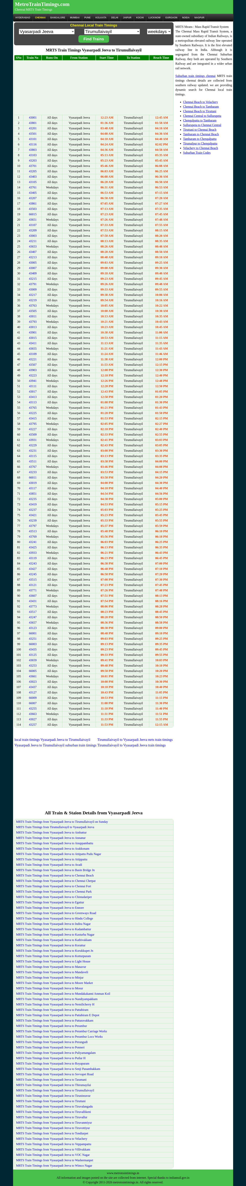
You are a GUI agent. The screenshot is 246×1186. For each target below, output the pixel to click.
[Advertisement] (94, 88)
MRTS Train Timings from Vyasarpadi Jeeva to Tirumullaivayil (55, 1090)
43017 (33, 391)
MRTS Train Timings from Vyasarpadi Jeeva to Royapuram (52, 1063)
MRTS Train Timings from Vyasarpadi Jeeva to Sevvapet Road (55, 1074)
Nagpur (199, 17)
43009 (33, 289)
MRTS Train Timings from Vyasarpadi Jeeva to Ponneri (50, 1047)
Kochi (140, 17)
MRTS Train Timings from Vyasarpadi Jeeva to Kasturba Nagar (55, 934)
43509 (33, 434)
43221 (33, 359)
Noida (186, 17)
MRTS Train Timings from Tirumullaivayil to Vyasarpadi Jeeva (55, 827)
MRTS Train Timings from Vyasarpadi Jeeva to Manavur (51, 966)
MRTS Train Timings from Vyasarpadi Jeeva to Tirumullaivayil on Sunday (62, 821)
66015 (33, 214)
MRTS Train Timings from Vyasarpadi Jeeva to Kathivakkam (54, 940)
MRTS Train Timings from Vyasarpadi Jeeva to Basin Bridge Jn (55, 870)
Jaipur (127, 17)
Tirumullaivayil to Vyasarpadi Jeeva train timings (131, 745)
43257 (33, 724)
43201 (33, 128)
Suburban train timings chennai (195, 76)
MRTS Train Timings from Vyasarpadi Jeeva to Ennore (50, 907)
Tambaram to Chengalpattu (200, 138)
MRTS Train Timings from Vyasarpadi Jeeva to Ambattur (51, 832)
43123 (33, 628)
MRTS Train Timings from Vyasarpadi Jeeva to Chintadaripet (54, 897)
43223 (33, 375)
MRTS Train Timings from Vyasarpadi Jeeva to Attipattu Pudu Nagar (58, 854)
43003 (33, 235)
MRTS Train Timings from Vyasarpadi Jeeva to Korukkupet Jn (54, 950)
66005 (33, 671)
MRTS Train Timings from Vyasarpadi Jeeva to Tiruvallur (51, 1117)
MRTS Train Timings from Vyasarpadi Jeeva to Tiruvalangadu (54, 1106)
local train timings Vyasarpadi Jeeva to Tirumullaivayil (53, 740)
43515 (33, 579)
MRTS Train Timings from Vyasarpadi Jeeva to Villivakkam (53, 1149)
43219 (33, 300)
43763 (33, 305)
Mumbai (74, 17)
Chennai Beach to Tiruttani (199, 111)
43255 (33, 708)
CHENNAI (40, 17)
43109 (33, 354)
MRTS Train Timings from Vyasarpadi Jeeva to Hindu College (54, 918)
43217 (33, 294)
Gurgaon (171, 17)
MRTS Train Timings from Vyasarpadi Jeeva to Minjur (50, 977)
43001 (33, 117)
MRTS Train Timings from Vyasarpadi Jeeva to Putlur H (51, 1058)
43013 (33, 327)
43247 (33, 617)
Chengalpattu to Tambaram (200, 120)
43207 (33, 198)
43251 (33, 638)
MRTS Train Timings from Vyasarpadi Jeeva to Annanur (51, 837)
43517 (33, 611)
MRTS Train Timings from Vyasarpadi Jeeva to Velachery (51, 1138)
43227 (33, 429)
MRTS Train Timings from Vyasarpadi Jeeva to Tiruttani (51, 1101)
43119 (33, 558)
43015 (33, 337)
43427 (33, 568)
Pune (87, 17)
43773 (33, 606)
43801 (33, 123)
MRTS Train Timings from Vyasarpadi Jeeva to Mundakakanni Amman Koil (63, 993)
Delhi (114, 17)
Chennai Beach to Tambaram (201, 106)
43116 (33, 144)
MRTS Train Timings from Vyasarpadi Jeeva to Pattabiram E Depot (57, 1015)
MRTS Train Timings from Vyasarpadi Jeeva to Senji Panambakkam (58, 1068)
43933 (33, 552)
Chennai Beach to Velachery (200, 102)
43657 (33, 622)
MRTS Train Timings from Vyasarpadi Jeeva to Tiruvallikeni (53, 1111)
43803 (33, 149)
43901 (33, 332)
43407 (33, 251)
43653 (33, 246)
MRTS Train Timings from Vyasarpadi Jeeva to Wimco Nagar (54, 1165)
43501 (33, 133)
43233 (33, 472)
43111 (33, 386)
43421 (33, 515)
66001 (33, 633)
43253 (33, 665)
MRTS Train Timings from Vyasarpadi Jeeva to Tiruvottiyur (53, 1128)
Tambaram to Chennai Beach (201, 134)
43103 (33, 155)
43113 (33, 402)
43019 (33, 482)
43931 (33, 440)
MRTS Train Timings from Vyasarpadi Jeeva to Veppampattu (53, 1144)
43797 (33, 525)
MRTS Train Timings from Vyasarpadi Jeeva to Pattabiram (52, 1009)
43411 (33, 343)
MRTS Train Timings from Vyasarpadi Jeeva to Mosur (49, 988)
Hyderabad (23, 17)
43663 (33, 714)
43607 (33, 595)
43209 (33, 230)
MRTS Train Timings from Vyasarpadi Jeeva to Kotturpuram (53, 956)
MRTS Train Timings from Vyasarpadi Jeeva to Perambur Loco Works (59, 1036)
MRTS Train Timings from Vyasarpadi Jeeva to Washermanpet (54, 1160)
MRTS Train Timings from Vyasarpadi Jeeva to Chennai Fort (53, 886)
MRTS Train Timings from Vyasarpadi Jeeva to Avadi (49, 864)
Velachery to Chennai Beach (200, 148)
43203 (33, 160)
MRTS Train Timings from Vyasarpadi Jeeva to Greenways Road (56, 913)
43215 (33, 278)
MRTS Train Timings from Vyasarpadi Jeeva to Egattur (50, 902)
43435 (33, 649)
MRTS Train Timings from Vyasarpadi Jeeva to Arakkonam (52, 848)
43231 (33, 450)
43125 (33, 654)
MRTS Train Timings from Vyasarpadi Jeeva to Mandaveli (52, 972)
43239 (33, 520)
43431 (33, 601)
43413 (33, 397)
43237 (33, 509)
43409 (33, 273)
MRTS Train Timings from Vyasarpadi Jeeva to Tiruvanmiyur (54, 1122)
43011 (33, 316)
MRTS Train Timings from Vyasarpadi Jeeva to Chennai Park (54, 891)
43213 (33, 257)
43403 (33, 176)
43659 (33, 660)
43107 (33, 225)
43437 (33, 687)
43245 (33, 574)
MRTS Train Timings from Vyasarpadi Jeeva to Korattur (51, 945)
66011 (33, 477)
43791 (33, 284)
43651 (33, 219)
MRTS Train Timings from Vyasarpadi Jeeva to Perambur (51, 1026)
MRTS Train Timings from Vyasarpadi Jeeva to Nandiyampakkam (57, 999)
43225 (33, 413)
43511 (33, 461)
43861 (33, 203)
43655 (33, 348)
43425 (33, 547)
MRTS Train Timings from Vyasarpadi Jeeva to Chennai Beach (55, 875)
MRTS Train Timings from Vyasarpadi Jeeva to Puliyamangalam (56, 1052)
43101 (33, 139)
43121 (33, 585)
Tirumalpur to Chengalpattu (200, 143)
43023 (33, 681)
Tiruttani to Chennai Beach (199, 129)
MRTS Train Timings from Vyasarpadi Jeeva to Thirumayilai (53, 1085)
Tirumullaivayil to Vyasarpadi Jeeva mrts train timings (135, 740)
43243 (33, 563)
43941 (33, 380)
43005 (33, 262)
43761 (33, 187)
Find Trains (93, 39)
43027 (33, 719)
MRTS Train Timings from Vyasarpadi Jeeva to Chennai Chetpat (56, 880)
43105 (33, 182)
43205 (33, 171)
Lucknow (154, 17)
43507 (33, 364)
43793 (33, 321)
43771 (33, 590)
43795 (33, 423)
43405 (33, 192)
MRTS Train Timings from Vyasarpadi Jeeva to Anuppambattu (54, 843)
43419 (33, 504)
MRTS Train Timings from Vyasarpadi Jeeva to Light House (53, 961)
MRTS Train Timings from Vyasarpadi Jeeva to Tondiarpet (52, 1133)
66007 (33, 703)
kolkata (101, 17)
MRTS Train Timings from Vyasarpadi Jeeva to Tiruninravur (53, 1095)
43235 (33, 499)
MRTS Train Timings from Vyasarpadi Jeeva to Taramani (51, 1079)
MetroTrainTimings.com (42, 4)
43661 (33, 676)
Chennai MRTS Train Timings (33, 9)
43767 (33, 466)
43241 (33, 542)
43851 (33, 493)
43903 (33, 370)
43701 (33, 166)
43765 (33, 407)
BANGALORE (57, 17)
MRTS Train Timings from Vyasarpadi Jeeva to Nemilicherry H (55, 1004)
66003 (33, 644)
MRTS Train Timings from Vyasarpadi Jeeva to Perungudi (52, 1042)
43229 (33, 445)
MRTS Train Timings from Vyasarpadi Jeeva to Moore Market (54, 983)
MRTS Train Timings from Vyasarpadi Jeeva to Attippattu (51, 859)
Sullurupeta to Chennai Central (202, 125)
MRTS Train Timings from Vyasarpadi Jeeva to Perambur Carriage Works (61, 1031)
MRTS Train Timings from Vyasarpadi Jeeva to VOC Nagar (53, 1154)
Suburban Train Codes (197, 152)
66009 (33, 697)
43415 (33, 418)
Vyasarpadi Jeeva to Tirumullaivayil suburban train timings (55, 745)
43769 (33, 536)
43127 (33, 692)
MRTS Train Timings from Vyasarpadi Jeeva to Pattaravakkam (54, 1020)
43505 (33, 311)
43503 (33, 208)
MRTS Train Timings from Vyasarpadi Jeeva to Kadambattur (53, 929)
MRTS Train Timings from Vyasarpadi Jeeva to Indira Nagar (53, 923)
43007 (33, 268)
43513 (33, 531)
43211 (33, 241)
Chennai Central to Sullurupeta (202, 115)
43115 (33, 456)
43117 (33, 488)
